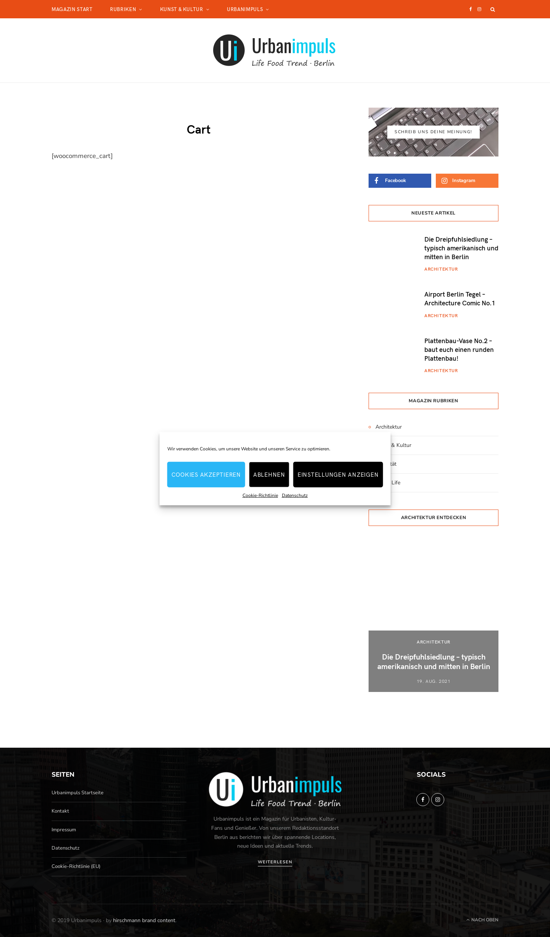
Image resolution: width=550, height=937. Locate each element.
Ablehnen (269, 474)
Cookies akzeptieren (206, 474)
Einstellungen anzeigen (338, 474)
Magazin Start (72, 9)
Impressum (64, 829)
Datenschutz (295, 495)
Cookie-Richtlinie (260, 495)
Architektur (441, 269)
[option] (433, 615)
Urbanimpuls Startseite (78, 792)
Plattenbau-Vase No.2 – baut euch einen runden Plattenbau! (459, 349)
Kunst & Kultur (181, 9)
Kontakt (60, 811)
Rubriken (123, 9)
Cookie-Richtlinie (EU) (76, 866)
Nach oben (482, 920)
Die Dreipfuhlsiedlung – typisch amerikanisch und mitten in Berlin (461, 247)
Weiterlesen (275, 862)
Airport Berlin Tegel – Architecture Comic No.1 (459, 298)
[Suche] (492, 9)
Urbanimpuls (245, 9)
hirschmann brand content (144, 920)
